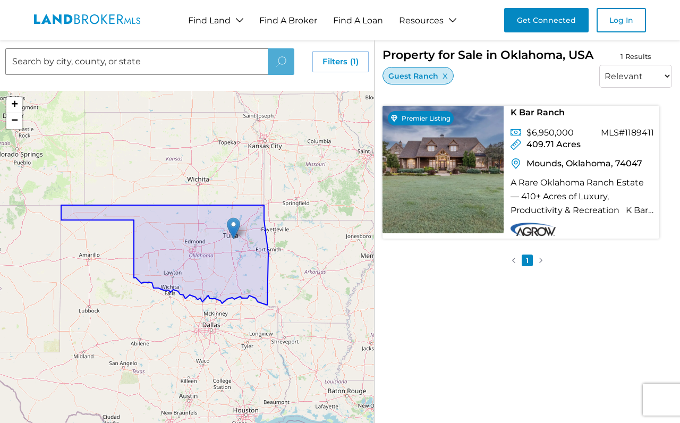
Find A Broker (288, 20)
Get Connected (546, 20)
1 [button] (527, 260)
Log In (621, 20)
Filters (340, 62)
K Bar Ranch (538, 112)
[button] (233, 228)
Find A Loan (358, 20)
